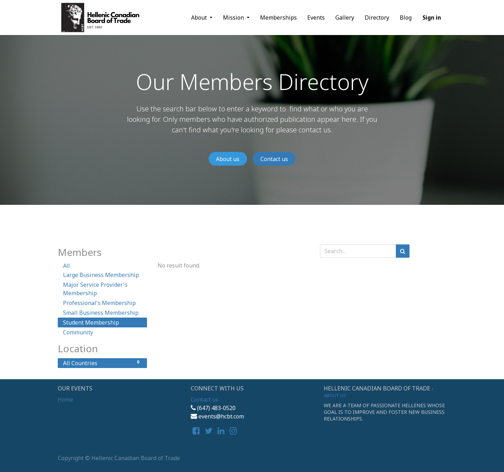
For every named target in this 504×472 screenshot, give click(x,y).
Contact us (274, 159)
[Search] (403, 251)
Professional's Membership (99, 303)
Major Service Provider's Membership (95, 289)
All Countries (102, 363)
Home (65, 399)
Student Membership (91, 322)
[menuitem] (278, 17)
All (66, 266)
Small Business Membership (101, 313)
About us (227, 159)
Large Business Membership (101, 275)
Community (78, 332)
